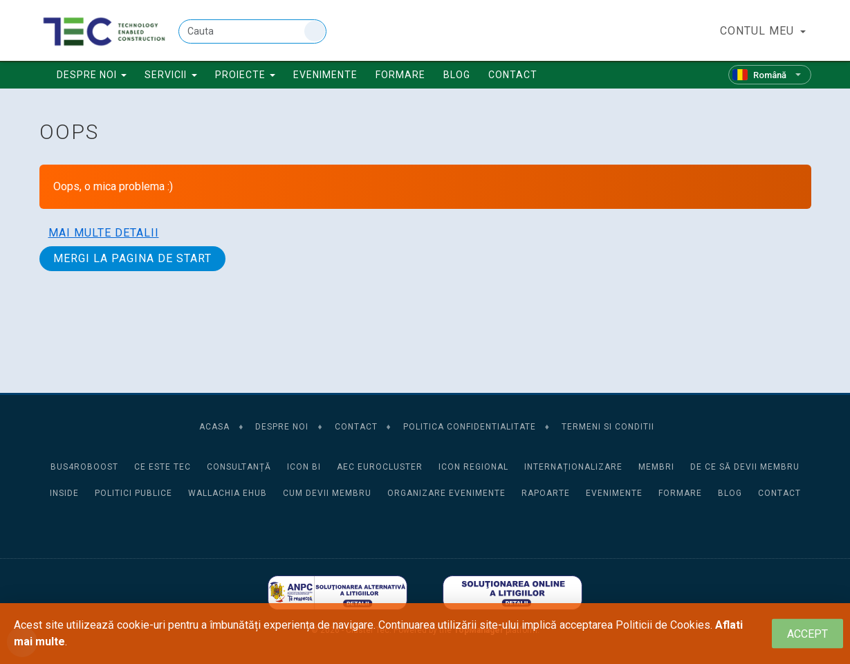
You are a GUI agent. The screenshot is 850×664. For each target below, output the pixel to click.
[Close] (807, 634)
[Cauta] (252, 31)
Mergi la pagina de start (132, 258)
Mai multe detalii (103, 232)
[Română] (769, 74)
